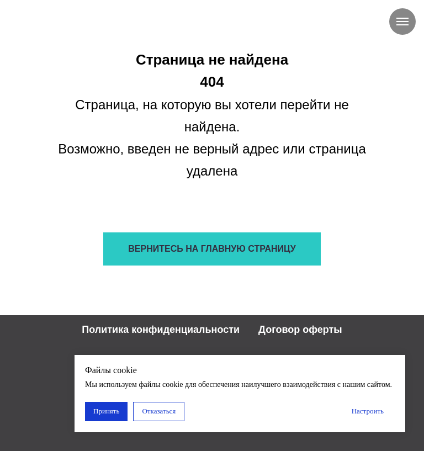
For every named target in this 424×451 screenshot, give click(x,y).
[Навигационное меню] (402, 21)
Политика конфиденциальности (161, 329)
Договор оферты (300, 329)
